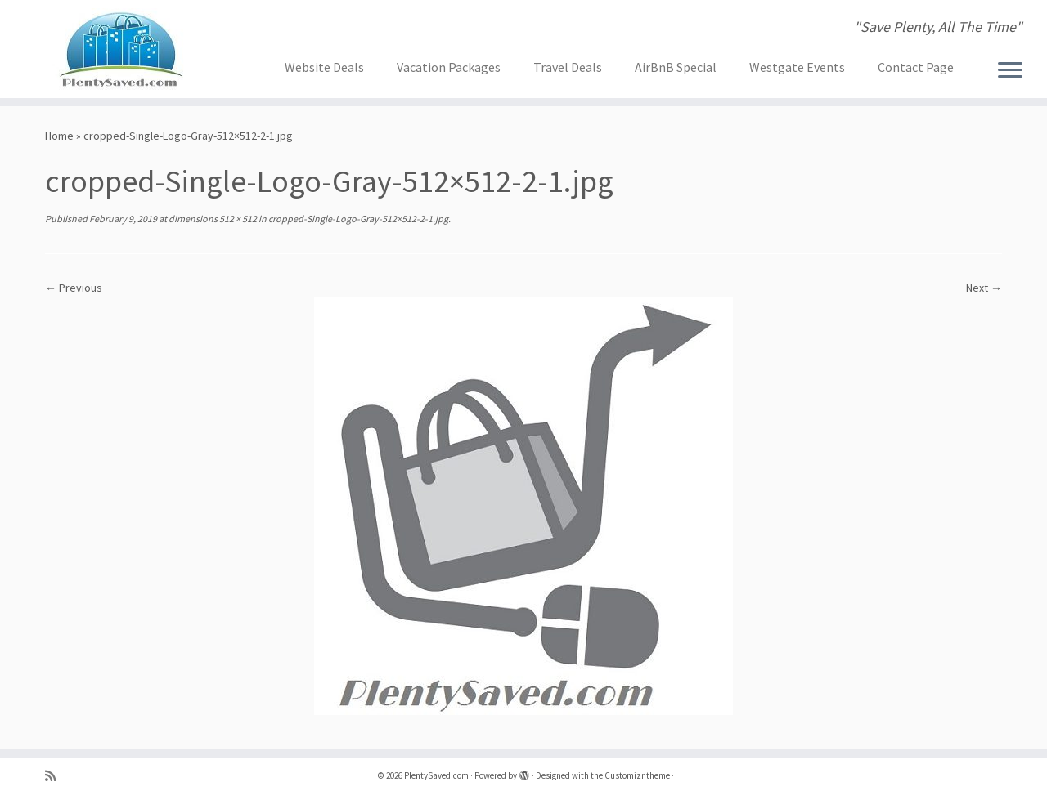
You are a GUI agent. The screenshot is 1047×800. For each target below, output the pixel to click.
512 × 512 (237, 218)
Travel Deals (567, 67)
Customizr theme (637, 775)
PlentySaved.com (436, 775)
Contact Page (916, 67)
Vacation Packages (449, 67)
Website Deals (324, 67)
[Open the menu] (1010, 71)
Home (59, 135)
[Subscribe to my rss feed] (55, 775)
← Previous (73, 287)
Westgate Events (797, 67)
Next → (984, 287)
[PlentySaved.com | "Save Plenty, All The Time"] (120, 49)
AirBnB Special (676, 67)
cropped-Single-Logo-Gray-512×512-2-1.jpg (357, 218)
